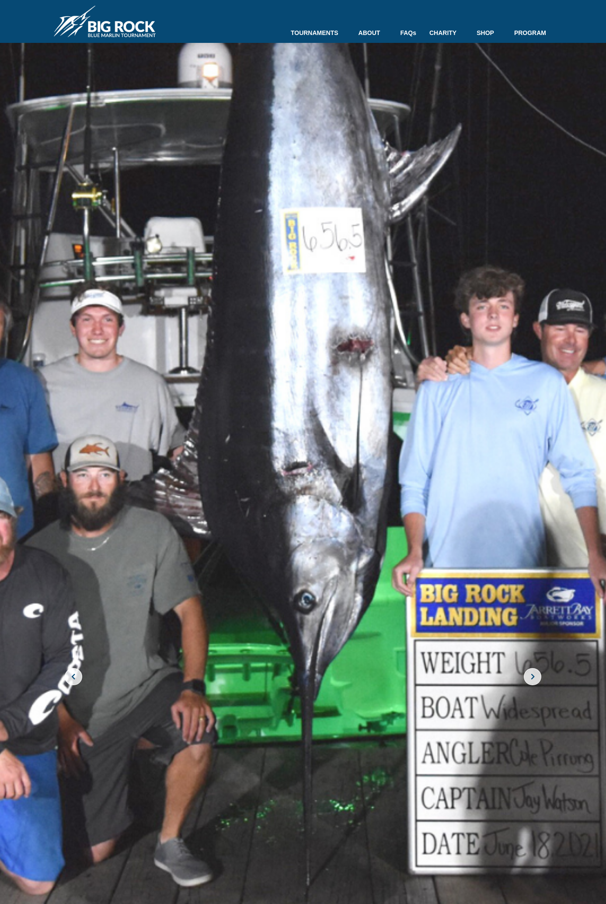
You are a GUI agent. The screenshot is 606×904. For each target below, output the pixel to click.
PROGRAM (530, 32)
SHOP (489, 32)
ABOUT (373, 32)
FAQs (408, 32)
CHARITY (446, 32)
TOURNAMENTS (318, 32)
